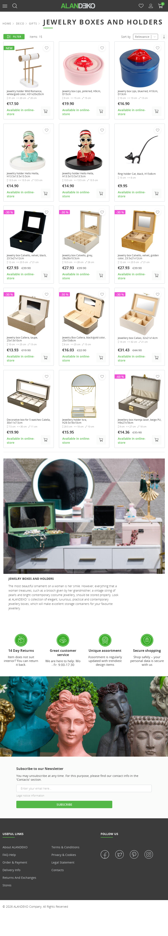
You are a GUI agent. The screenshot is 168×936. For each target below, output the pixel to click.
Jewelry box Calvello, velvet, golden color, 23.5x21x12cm (137, 263)
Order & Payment (15, 871)
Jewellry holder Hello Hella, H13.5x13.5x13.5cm (81, 180)
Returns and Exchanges (19, 886)
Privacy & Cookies (63, 863)
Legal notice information (30, 804)
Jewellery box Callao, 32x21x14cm (132, 346)
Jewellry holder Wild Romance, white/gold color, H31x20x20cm (28, 95)
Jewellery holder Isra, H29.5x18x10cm (77, 429)
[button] (5, 6)
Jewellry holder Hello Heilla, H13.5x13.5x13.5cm (26, 180)
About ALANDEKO (15, 856)
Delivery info (11, 879)
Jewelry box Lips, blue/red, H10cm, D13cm (136, 93)
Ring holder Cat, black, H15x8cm (133, 180)
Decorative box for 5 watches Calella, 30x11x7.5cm (27, 429)
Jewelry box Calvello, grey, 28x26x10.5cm (80, 263)
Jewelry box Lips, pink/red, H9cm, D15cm (80, 93)
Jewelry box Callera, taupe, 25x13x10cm (25, 346)
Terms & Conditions (65, 856)
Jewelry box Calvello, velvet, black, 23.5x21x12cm (26, 263)
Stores (7, 894)
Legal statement (62, 871)
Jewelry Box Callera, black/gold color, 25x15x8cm (83, 346)
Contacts (57, 879)
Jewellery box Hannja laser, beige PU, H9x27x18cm (137, 429)
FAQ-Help (9, 863)
